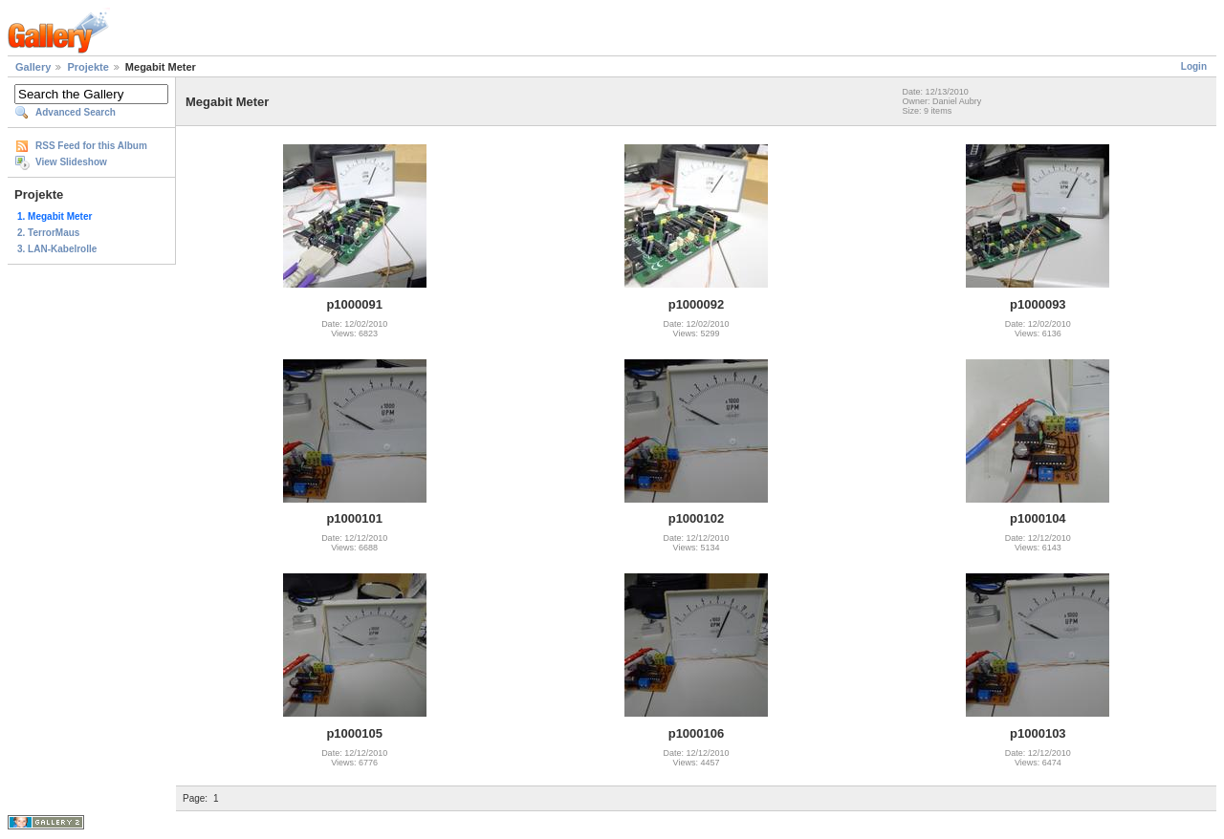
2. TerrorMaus (48, 232)
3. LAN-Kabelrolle (57, 249)
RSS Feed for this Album (91, 145)
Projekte (87, 67)
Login (1194, 66)
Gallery (33, 67)
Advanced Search (75, 112)
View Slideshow (71, 162)
